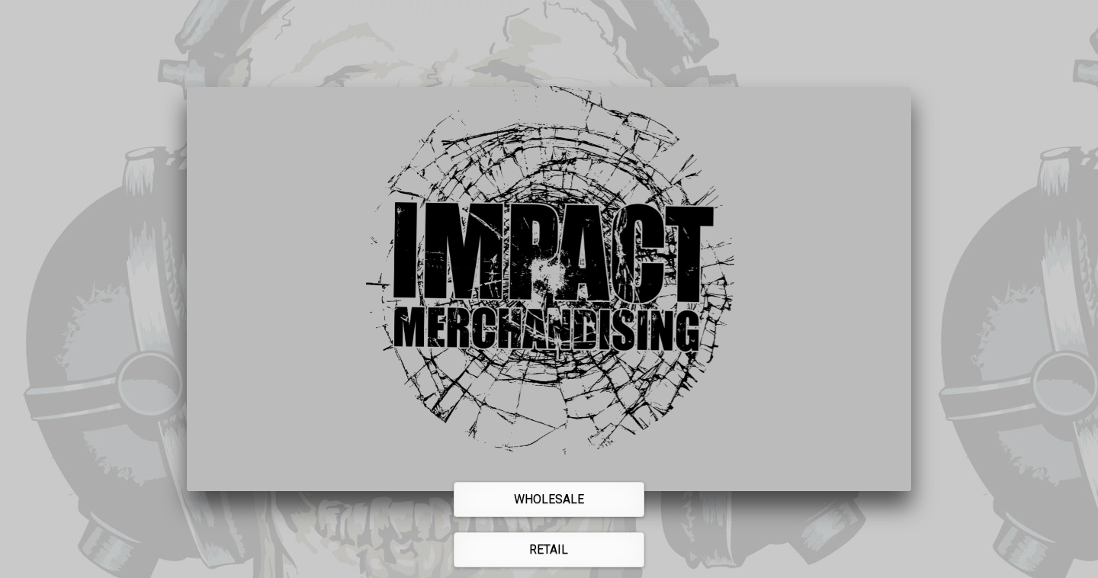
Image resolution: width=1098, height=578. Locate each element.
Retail (548, 549)
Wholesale (549, 499)
